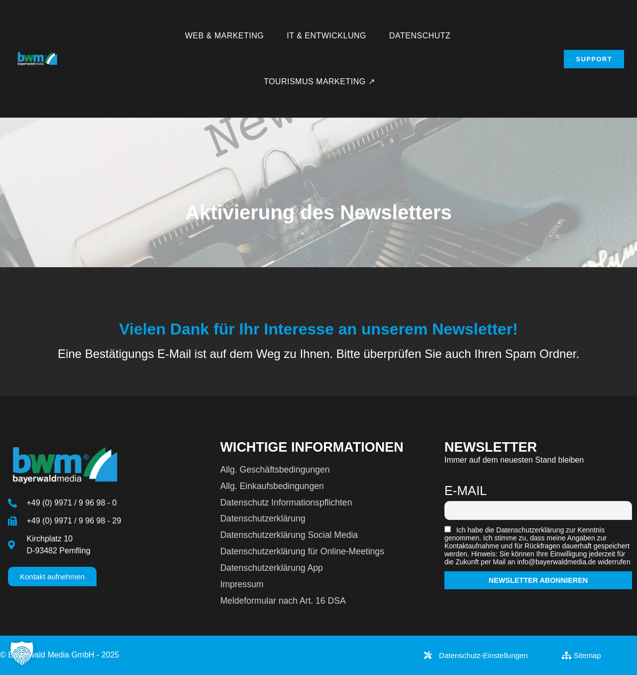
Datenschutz (419, 35)
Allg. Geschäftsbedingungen (274, 470)
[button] (22, 653)
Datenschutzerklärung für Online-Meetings (302, 551)
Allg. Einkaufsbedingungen (271, 486)
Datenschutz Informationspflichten (286, 502)
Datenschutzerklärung (262, 518)
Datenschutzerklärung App (271, 568)
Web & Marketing (224, 35)
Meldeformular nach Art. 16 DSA (282, 601)
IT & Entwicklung (326, 35)
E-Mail (465, 491)
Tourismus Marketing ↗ (319, 81)
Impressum (241, 584)
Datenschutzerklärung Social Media (289, 535)
